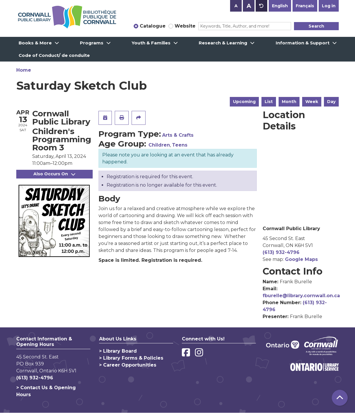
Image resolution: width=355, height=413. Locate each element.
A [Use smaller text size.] (236, 5)
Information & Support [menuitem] (302, 43)
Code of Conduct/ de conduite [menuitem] (54, 55)
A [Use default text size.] (261, 6)
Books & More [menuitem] (35, 43)
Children (159, 145)
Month (289, 101)
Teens (179, 145)
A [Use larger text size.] (249, 5)
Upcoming (244, 101)
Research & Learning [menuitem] (223, 43)
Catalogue (153, 26)
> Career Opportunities (127, 365)
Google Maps (301, 259)
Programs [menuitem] (91, 43)
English (280, 5)
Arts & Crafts (177, 135)
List (269, 101)
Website (185, 26)
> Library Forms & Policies (131, 358)
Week (311, 101)
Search (316, 26)
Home (23, 70)
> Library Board (118, 351)
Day (331, 101)
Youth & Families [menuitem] (151, 43)
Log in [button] (329, 5)
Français (305, 5)
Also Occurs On (54, 173)
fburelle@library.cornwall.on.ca (301, 295)
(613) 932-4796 (281, 252)
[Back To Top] (340, 398)
